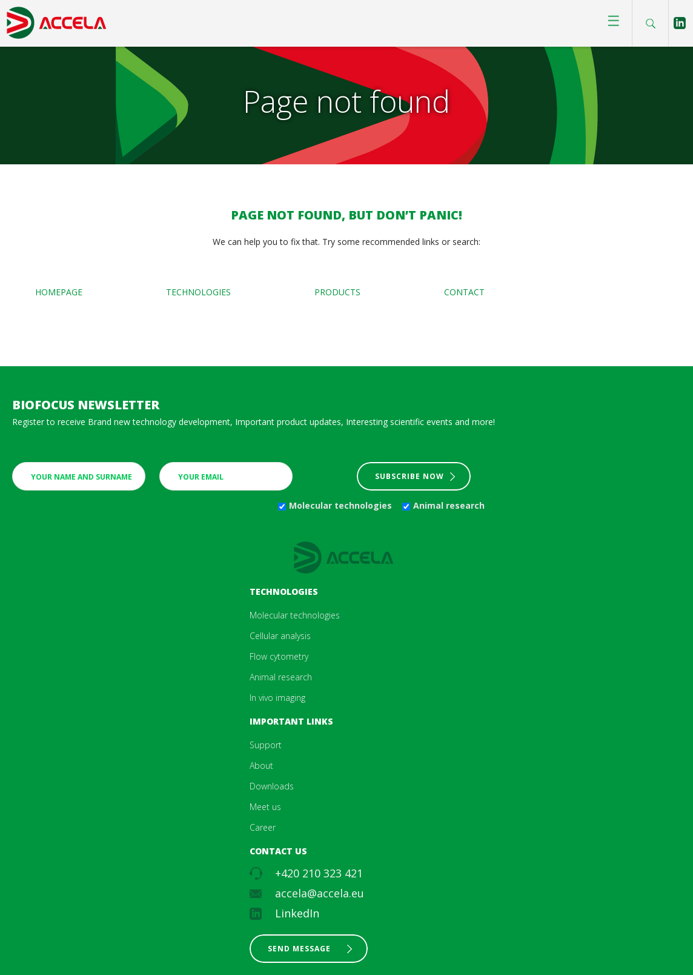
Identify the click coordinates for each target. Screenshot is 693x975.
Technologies (198, 292)
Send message (299, 948)
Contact (464, 292)
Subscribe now (409, 476)
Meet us (265, 806)
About (261, 765)
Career (263, 827)
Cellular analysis (280, 636)
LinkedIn (297, 913)
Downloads (272, 786)
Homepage (58, 292)
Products (337, 292)
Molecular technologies (340, 505)
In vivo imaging (277, 697)
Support (266, 745)
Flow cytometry (279, 656)
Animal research (449, 505)
